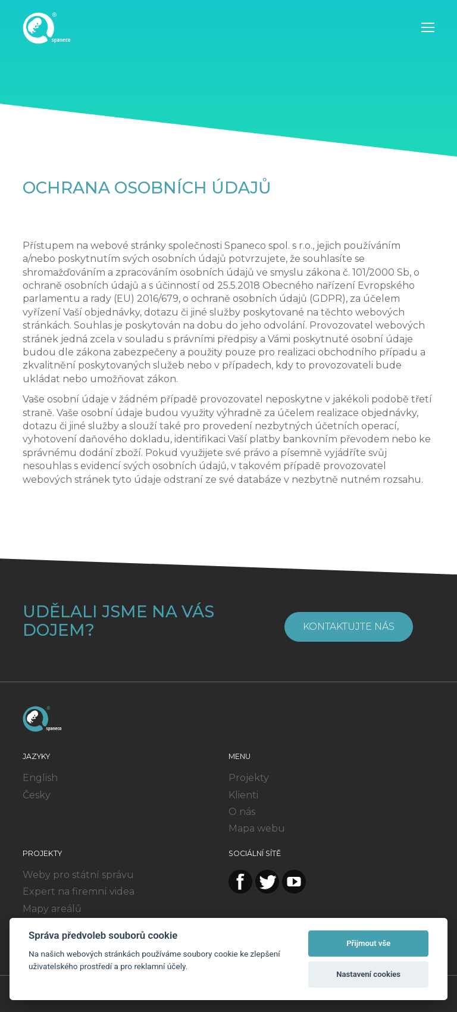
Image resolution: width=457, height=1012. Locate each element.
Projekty (248, 777)
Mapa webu (256, 828)
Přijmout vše (368, 943)
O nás (241, 811)
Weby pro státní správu (78, 874)
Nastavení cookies (368, 974)
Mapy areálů (52, 908)
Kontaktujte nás (349, 626)
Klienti (243, 795)
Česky (37, 795)
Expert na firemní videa (78, 891)
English (40, 777)
